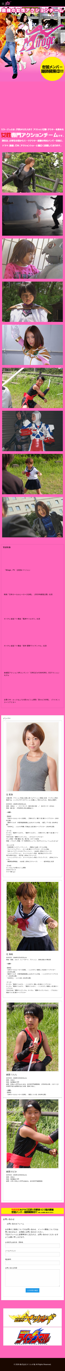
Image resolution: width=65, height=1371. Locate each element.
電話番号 (32, 1261)
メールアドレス (32, 1253)
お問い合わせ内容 (32, 1276)
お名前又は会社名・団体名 (32, 1244)
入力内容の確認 (32, 1290)
